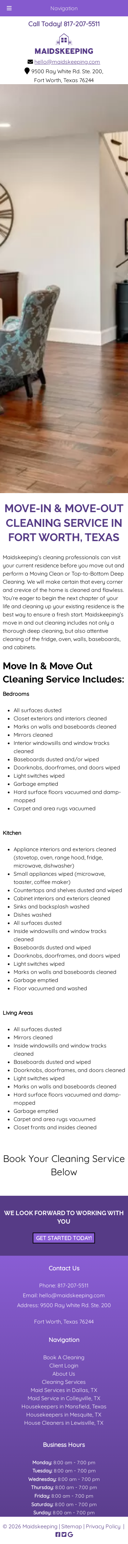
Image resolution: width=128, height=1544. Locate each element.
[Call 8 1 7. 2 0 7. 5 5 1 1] (82, 24)
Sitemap (71, 1526)
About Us (63, 1373)
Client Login (63, 1365)
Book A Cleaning (63, 1357)
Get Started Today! (64, 1238)
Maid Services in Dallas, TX (64, 1390)
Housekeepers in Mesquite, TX (63, 1414)
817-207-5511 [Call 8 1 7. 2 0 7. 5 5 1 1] (73, 1285)
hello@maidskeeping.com (67, 61)
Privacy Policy (103, 1526)
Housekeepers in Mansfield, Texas (64, 1406)
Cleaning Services (64, 1381)
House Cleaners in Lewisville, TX (63, 1422)
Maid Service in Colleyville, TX (64, 1398)
